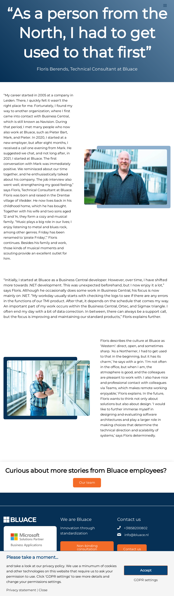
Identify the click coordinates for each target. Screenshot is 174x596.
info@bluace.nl (136, 535)
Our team (87, 483)
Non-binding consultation (87, 547)
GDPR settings (146, 580)
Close (43, 590)
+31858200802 (136, 528)
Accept (145, 570)
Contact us (132, 549)
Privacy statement (21, 590)
